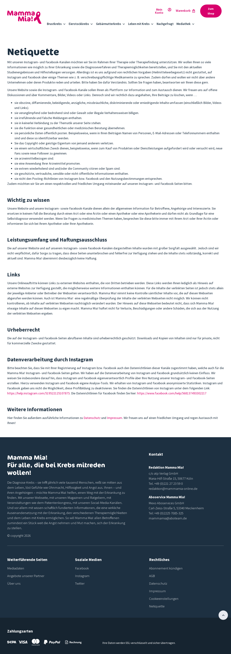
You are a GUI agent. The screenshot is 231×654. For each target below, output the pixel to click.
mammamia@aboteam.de (168, 518)
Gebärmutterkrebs (110, 24)
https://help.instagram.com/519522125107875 (38, 393)
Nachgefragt (165, 24)
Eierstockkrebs (81, 24)
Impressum (114, 418)
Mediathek (185, 24)
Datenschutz (92, 418)
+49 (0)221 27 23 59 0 (168, 483)
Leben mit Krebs (141, 24)
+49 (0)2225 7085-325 (168, 513)
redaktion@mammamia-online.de (173, 488)
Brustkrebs (56, 24)
